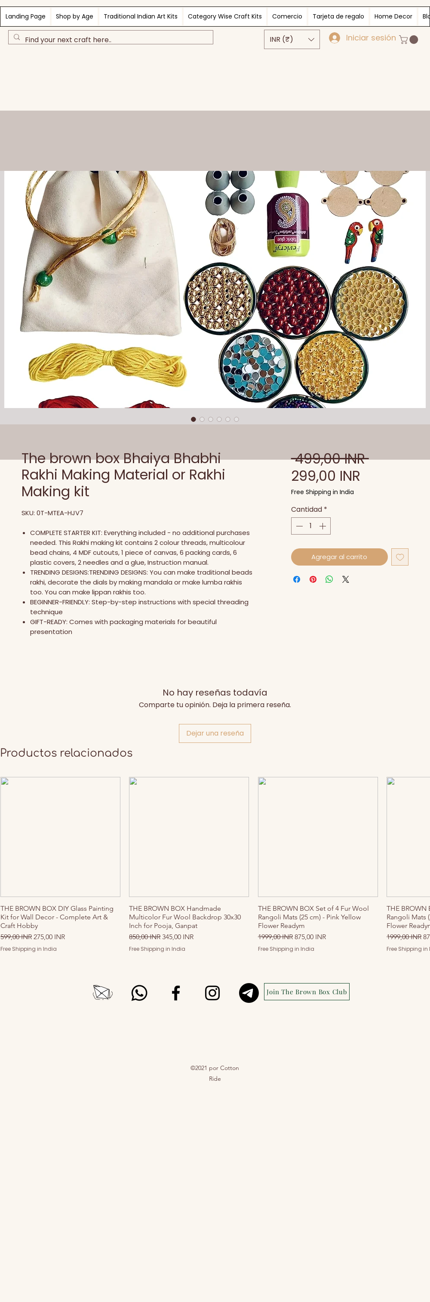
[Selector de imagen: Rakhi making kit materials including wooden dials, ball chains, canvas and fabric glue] (202, 419)
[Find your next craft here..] (110, 40)
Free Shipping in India (322, 492)
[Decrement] (298, 526)
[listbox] (292, 39)
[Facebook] (176, 993)
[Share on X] (346, 579)
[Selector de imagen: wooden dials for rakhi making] (236, 419)
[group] (215, 864)
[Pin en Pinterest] (313, 579)
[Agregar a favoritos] (400, 557)
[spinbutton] (310, 526)
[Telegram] (249, 993)
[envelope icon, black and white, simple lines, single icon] (103, 993)
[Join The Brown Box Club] (307, 991)
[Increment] (323, 526)
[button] (292, 39)
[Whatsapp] (139, 993)
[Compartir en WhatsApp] (329, 579)
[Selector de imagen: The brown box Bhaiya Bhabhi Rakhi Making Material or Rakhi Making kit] (193, 419)
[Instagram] (212, 993)
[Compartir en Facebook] (297, 579)
